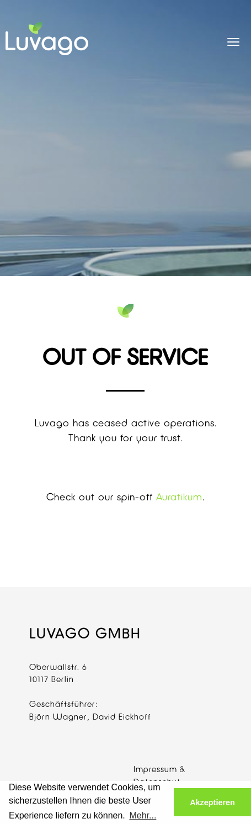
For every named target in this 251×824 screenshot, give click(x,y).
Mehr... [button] (142, 815)
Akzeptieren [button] (212, 802)
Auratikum (179, 497)
